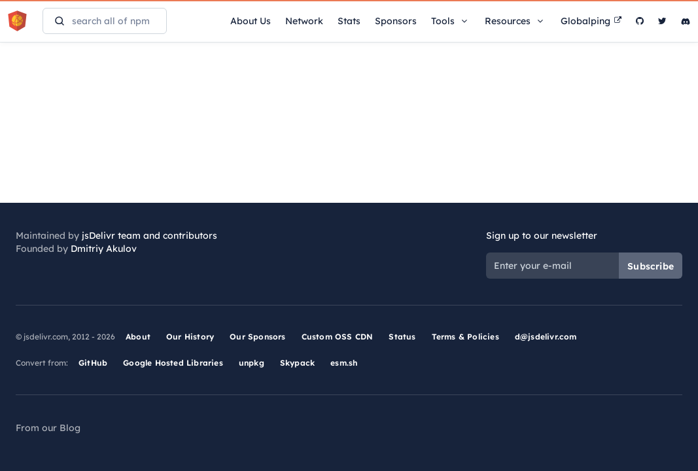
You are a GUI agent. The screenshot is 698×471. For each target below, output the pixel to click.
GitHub (93, 363)
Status (402, 336)
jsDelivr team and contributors (149, 235)
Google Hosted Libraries (173, 363)
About (138, 336)
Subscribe (650, 266)
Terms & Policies (465, 336)
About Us (250, 21)
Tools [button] (450, 20)
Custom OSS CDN (338, 336)
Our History (190, 336)
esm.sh (343, 363)
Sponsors (396, 21)
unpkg (251, 363)
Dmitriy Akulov (104, 248)
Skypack (297, 363)
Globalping (591, 21)
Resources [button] (515, 20)
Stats (349, 21)
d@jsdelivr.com (546, 336)
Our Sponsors (257, 336)
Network (304, 21)
